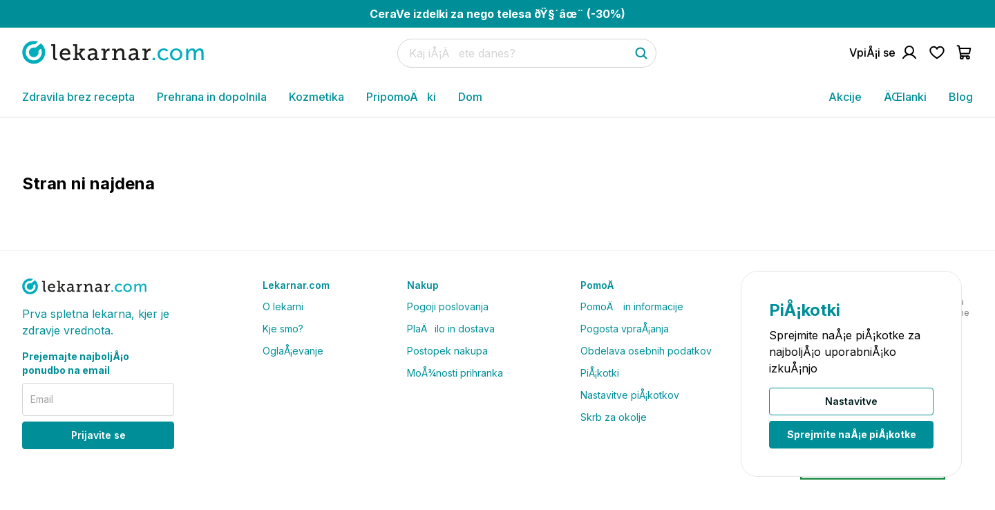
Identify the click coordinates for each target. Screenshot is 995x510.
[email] (98, 399)
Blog (961, 97)
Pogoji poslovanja (448, 306)
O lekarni (283, 306)
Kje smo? (283, 328)
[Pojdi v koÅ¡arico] (964, 52)
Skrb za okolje (613, 417)
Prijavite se (98, 435)
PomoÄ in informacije (631, 306)
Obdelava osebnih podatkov (646, 351)
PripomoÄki (401, 97)
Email (41, 399)
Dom (470, 97)
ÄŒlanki (905, 97)
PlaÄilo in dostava (451, 328)
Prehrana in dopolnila (212, 97)
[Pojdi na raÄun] (883, 52)
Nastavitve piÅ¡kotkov (629, 395)
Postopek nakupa (447, 351)
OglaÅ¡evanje (293, 351)
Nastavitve (851, 401)
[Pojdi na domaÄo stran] (113, 52)
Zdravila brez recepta (78, 97)
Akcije (845, 97)
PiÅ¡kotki (599, 373)
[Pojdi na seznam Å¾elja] (937, 52)
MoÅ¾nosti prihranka (455, 373)
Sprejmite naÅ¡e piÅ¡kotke (851, 434)
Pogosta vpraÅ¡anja (624, 328)
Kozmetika (316, 97)
